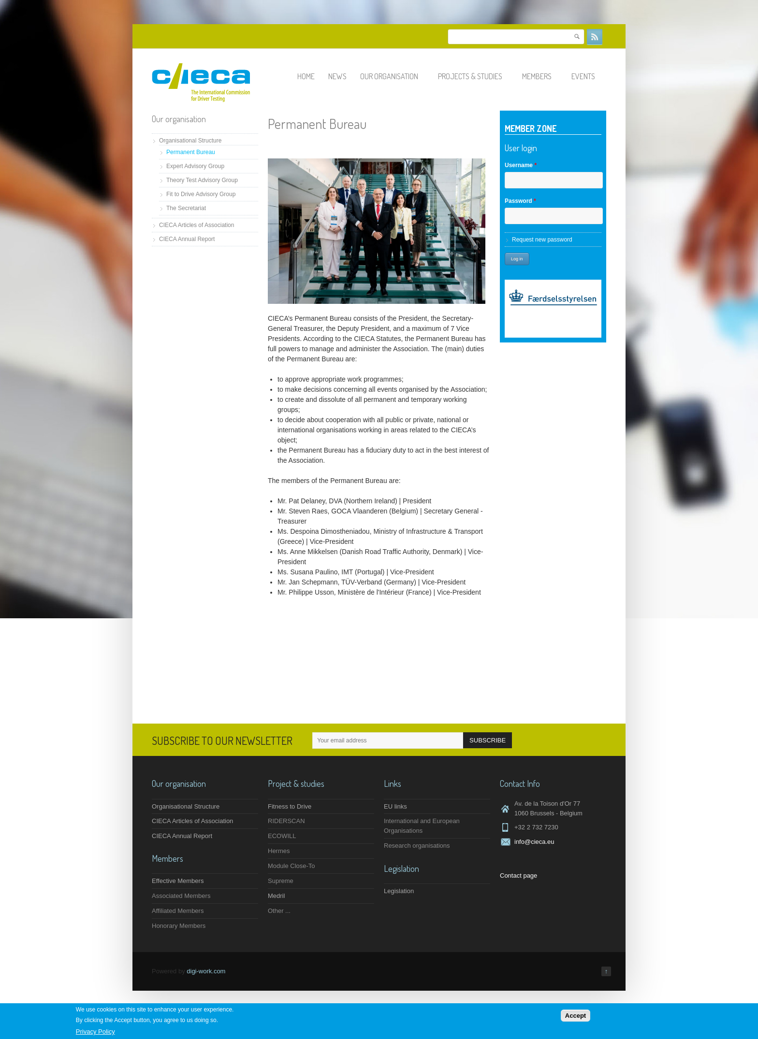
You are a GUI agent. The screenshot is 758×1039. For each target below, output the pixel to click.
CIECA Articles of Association (196, 225)
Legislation (399, 891)
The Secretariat (186, 208)
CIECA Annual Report (187, 239)
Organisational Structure (190, 140)
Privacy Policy (95, 1031)
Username (521, 165)
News (337, 76)
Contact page (518, 875)
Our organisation (393, 76)
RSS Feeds (594, 36)
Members (541, 76)
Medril (276, 895)
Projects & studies (474, 76)
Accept (575, 1015)
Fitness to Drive (289, 806)
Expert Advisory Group (195, 166)
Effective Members (178, 880)
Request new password (542, 239)
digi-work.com (206, 971)
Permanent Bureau (190, 152)
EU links (395, 806)
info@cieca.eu (534, 841)
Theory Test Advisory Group (202, 180)
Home (306, 76)
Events (587, 76)
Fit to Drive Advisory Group (200, 194)
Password (520, 201)
